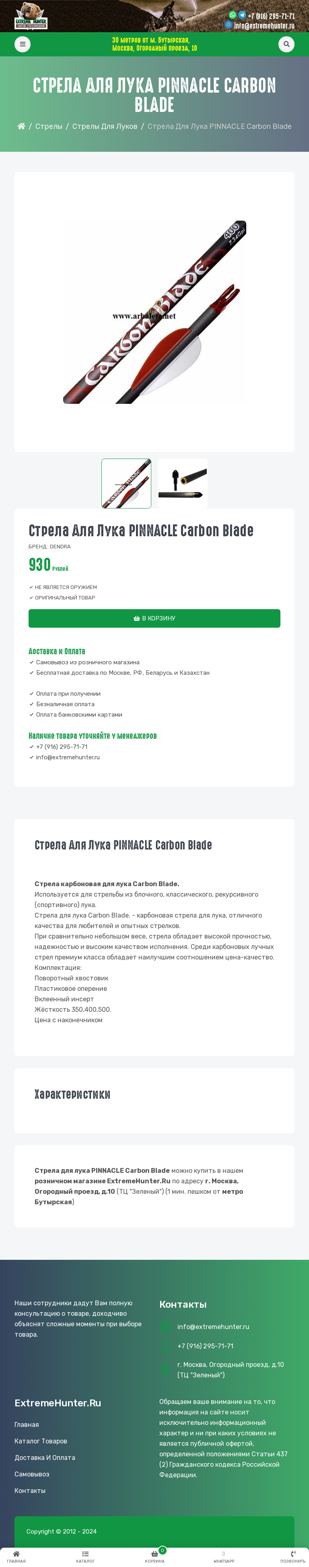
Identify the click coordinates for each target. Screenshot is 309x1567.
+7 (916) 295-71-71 (271, 16)
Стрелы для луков (105, 126)
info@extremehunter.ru (264, 26)
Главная (26, 1424)
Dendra (60, 547)
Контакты (29, 1491)
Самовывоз (31, 1474)
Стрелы (48, 126)
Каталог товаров (40, 1441)
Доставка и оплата (44, 1458)
